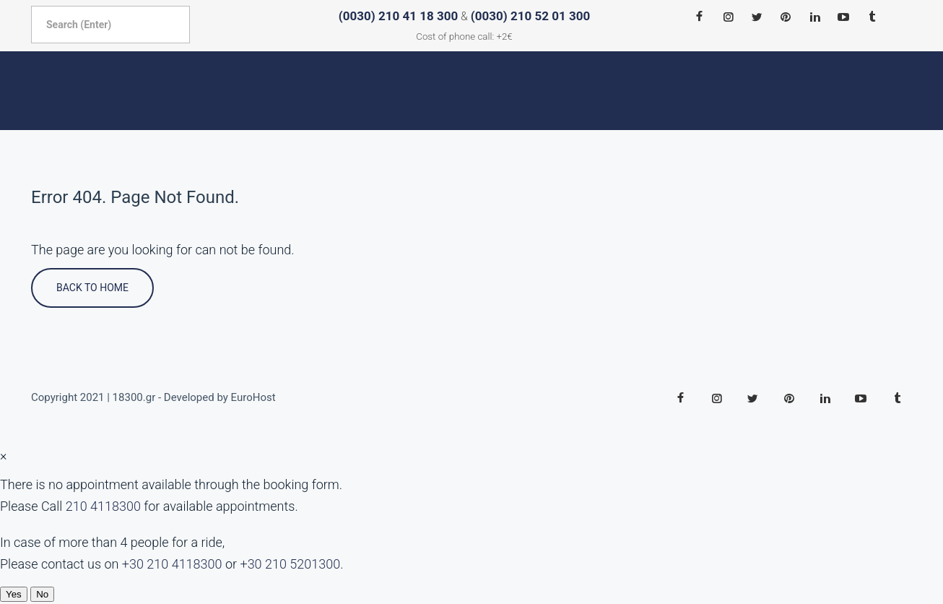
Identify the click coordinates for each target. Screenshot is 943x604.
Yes (14, 594)
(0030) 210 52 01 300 (530, 16)
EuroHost (253, 397)
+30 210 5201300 (290, 563)
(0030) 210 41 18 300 (398, 16)
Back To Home (92, 287)
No (42, 594)
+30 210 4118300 (172, 563)
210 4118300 (103, 506)
